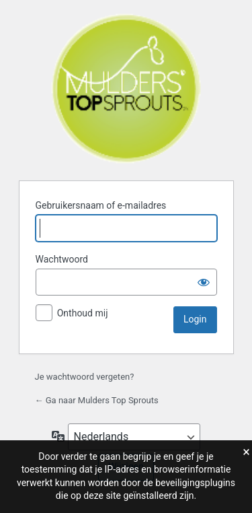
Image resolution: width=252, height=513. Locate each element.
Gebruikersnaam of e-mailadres (101, 205)
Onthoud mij (82, 313)
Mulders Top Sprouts (126, 88)
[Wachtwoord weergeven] (203, 282)
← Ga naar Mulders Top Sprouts (97, 400)
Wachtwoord (62, 259)
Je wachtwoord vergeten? (84, 377)
